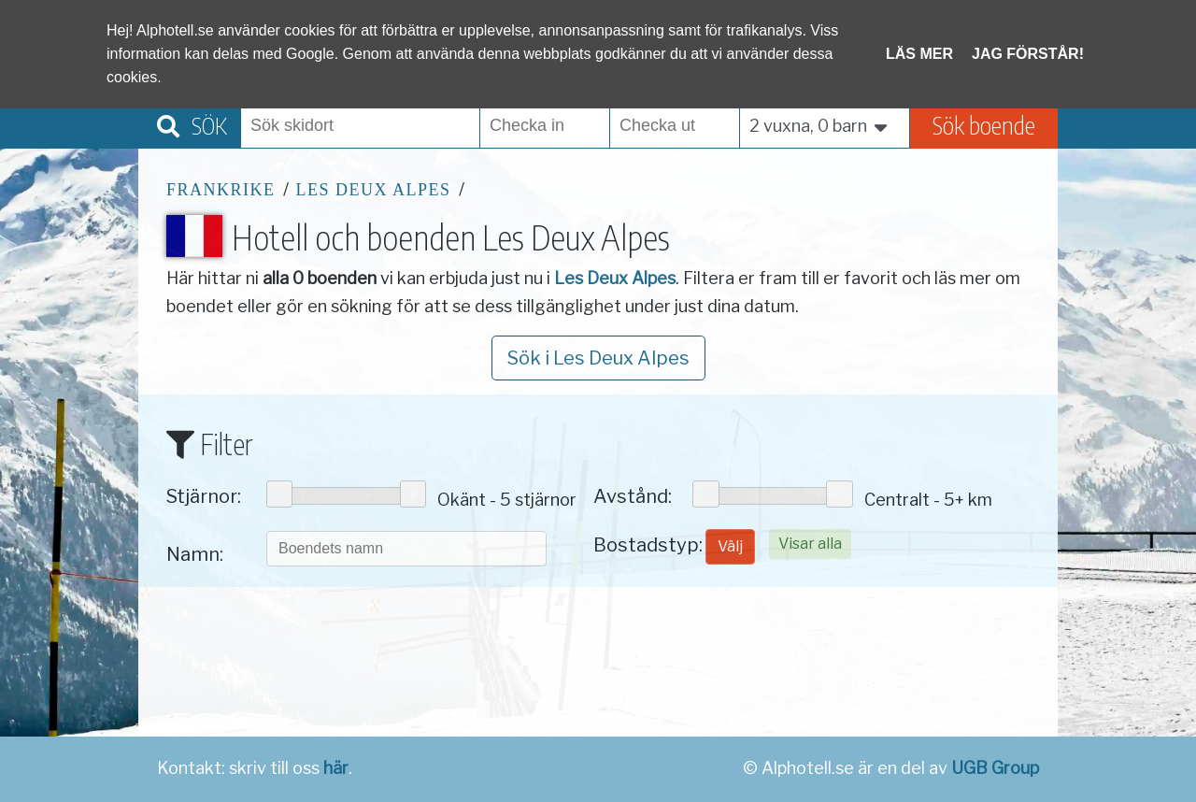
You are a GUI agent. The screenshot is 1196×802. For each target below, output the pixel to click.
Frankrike (221, 189)
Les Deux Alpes (373, 189)
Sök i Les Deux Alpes (598, 358)
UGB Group (995, 768)
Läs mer (919, 54)
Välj (730, 546)
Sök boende (984, 124)
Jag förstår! (1028, 54)
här (336, 768)
